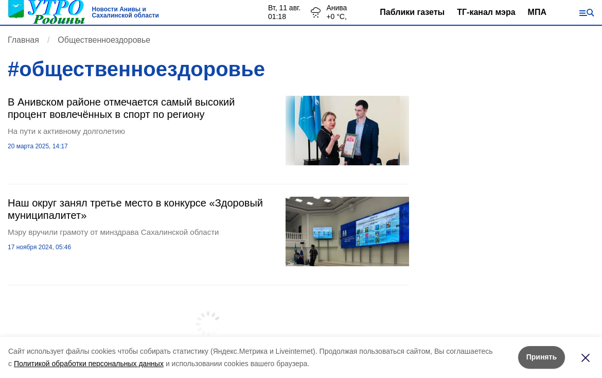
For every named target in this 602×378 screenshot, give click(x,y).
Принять (541, 357)
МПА (537, 12)
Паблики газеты (412, 12)
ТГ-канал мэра (486, 12)
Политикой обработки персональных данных (89, 363)
